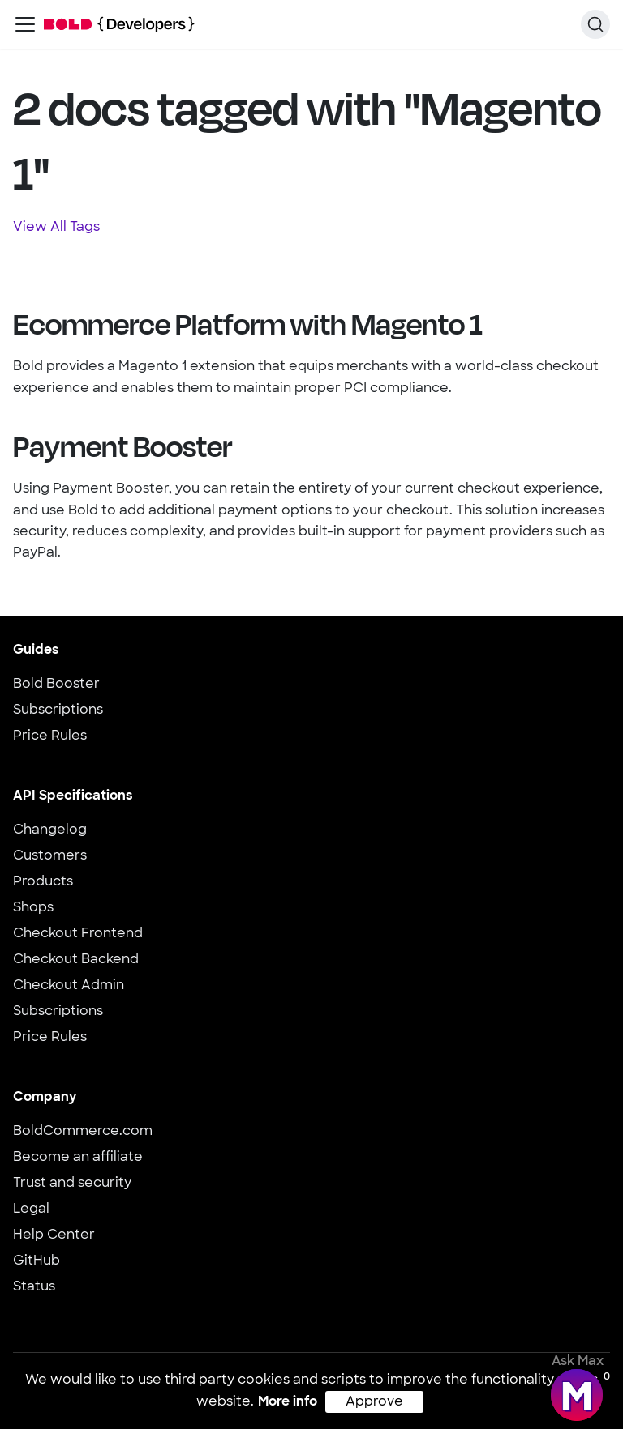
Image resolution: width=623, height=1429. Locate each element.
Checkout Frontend (78, 934)
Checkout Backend (76, 959)
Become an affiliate (78, 1157)
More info (287, 1402)
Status (34, 1287)
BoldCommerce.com (83, 1131)
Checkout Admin (68, 985)
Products (43, 882)
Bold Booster (56, 684)
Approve (374, 1402)
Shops (33, 908)
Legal (31, 1209)
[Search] (595, 24)
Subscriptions (58, 710)
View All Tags (56, 227)
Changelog (50, 830)
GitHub (36, 1261)
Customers (50, 856)
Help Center (54, 1235)
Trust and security (72, 1183)
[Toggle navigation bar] (25, 24)
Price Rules (50, 736)
